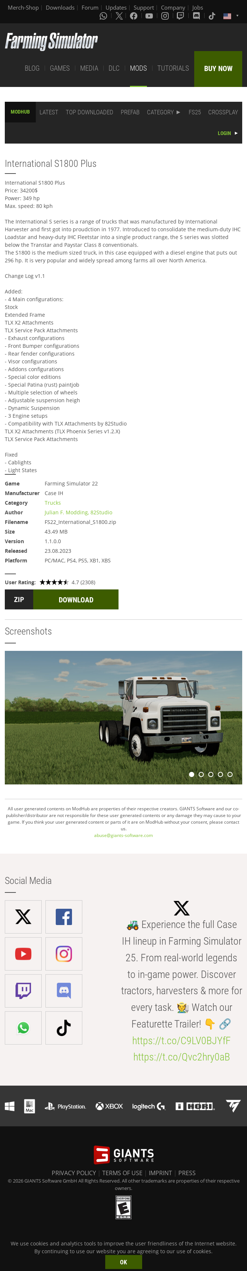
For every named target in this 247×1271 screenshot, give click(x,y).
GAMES (60, 68)
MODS (138, 68)
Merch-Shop (23, 7)
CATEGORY (160, 112)
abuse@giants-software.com (123, 835)
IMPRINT (160, 1173)
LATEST (49, 112)
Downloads (60, 7)
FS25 (195, 112)
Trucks (53, 502)
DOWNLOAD (76, 599)
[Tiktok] (212, 15)
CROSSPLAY (223, 112)
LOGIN (224, 133)
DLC (114, 68)
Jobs (197, 7)
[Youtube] (149, 15)
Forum (90, 7)
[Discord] (197, 15)
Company (173, 7)
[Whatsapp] (104, 15)
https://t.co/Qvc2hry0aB (181, 1057)
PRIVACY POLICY (74, 1173)
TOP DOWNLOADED (89, 112)
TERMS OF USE (122, 1173)
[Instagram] (165, 15)
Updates (116, 7)
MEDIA (89, 68)
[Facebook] (134, 15)
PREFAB (130, 112)
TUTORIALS (173, 68)
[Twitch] (181, 15)
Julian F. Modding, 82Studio (78, 512)
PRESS (187, 1173)
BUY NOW (218, 68)
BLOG (32, 68)
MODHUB (20, 112)
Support (144, 7)
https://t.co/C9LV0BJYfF (181, 1041)
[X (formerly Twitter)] (119, 15)
